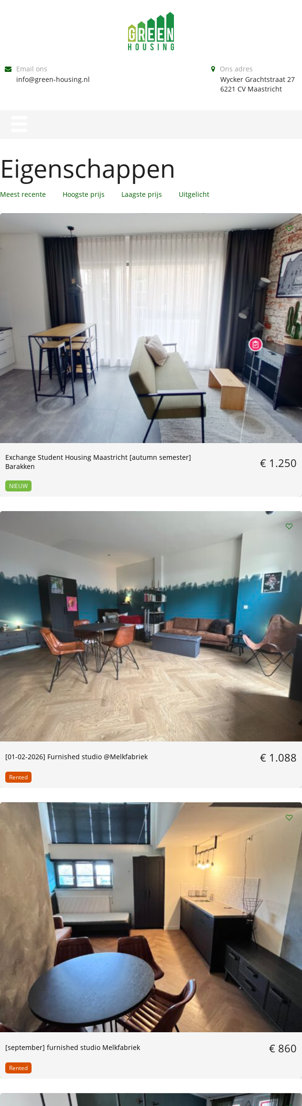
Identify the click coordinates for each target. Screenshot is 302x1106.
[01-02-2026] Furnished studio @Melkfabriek (146, 304)
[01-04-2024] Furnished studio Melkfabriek (146, 642)
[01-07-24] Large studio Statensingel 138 (250, 477)
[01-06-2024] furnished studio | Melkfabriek (42, 642)
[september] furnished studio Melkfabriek (249, 304)
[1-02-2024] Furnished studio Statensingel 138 (42, 798)
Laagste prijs (141, 194)
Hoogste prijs (84, 194)
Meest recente (23, 194)
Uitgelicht (194, 194)
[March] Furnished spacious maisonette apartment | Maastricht (43, 482)
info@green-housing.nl (53, 79)
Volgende (168, 895)
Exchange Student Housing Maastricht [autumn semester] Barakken (36, 313)
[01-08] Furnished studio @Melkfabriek (148, 477)
